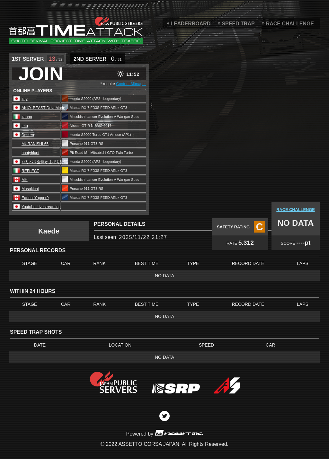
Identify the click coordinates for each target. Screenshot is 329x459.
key (25, 99)
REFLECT (30, 171)
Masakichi (30, 189)
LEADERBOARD (190, 23)
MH (25, 180)
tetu (25, 126)
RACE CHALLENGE (290, 23)
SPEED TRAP (238, 23)
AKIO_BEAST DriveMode (43, 108)
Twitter (164, 416)
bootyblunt (30, 153)
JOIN (40, 73)
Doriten (28, 135)
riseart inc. (179, 432)
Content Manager (131, 84)
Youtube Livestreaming (41, 207)
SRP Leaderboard (76, 30)
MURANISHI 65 (35, 144)
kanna (27, 117)
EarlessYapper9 (35, 198)
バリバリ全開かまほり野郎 (45, 162)
